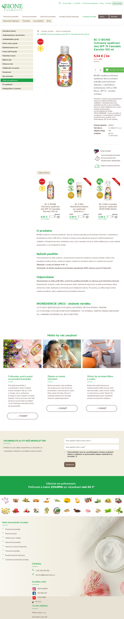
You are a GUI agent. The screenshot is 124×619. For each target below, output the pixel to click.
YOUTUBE (42, 556)
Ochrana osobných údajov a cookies (86, 589)
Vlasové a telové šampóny (16, 547)
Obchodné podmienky (105, 534)
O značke (99, 542)
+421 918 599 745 (43, 529)
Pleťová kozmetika (12, 529)
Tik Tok (38, 560)
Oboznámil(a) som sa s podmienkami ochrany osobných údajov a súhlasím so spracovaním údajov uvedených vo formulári (90, 454)
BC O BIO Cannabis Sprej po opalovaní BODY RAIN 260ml (108, 206)
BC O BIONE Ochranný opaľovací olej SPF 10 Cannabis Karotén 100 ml (51, 208)
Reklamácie (100, 538)
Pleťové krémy (11, 534)
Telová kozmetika (12, 551)
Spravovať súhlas (105, 589)
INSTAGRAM (43, 547)
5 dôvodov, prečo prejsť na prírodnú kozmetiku (20, 377)
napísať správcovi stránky (63, 589)
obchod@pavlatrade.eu (45, 534)
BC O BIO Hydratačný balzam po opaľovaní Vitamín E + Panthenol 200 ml (79, 209)
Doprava (99, 529)
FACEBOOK (42, 552)
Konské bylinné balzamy (15, 555)
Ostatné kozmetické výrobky (17, 560)
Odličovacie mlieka (13, 538)
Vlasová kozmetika (13, 542)
